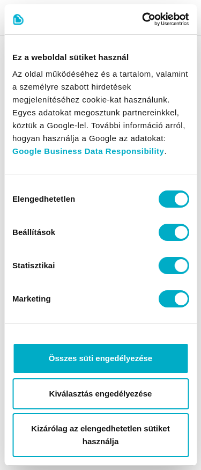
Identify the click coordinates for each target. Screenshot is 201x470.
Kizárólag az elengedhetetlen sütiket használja (100, 435)
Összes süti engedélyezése (100, 358)
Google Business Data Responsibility (88, 151)
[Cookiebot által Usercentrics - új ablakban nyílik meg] (143, 19)
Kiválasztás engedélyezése (100, 393)
